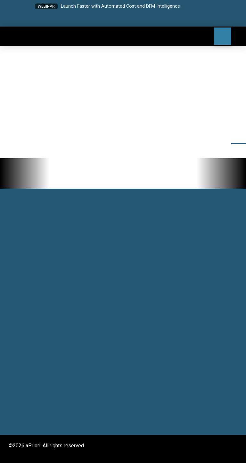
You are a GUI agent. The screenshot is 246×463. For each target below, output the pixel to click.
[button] (97, 19)
